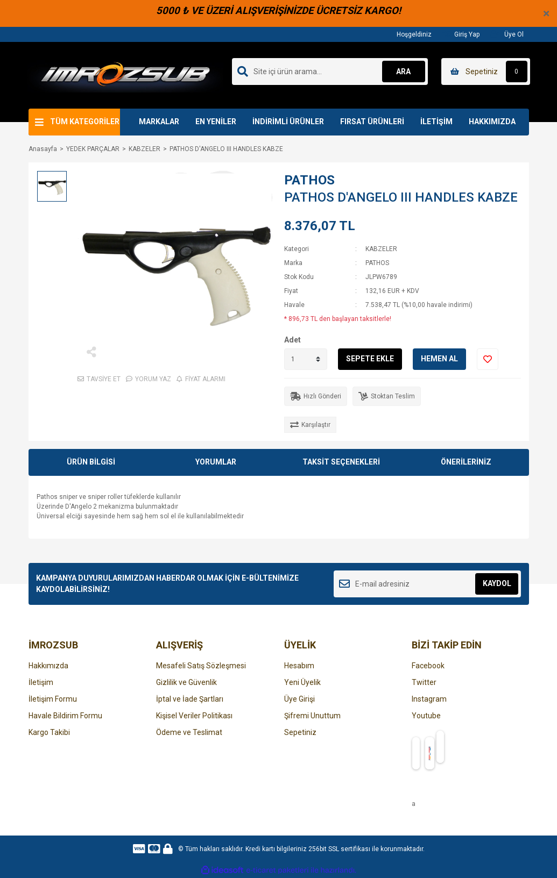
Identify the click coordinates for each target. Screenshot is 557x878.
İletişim (41, 682)
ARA (403, 71)
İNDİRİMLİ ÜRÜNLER (288, 121)
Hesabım (299, 665)
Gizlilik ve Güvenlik (186, 682)
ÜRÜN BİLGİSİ (91, 462)
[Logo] (125, 74)
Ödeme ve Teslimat (189, 732)
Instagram (429, 699)
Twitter (424, 682)
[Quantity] (305, 359)
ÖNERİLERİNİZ (466, 462)
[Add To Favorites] (487, 359)
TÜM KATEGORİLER (84, 121)
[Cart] (485, 71)
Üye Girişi (299, 699)
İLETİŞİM (436, 121)
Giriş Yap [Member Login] (461, 34)
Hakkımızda (48, 665)
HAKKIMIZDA (492, 121)
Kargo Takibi (49, 732)
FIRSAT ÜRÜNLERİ (372, 121)
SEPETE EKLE (370, 358)
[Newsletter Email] (427, 583)
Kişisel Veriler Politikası (194, 715)
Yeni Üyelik (302, 682)
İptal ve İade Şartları (189, 699)
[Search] (330, 71)
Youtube (426, 715)
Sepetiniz (300, 732)
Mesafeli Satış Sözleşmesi (201, 665)
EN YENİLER (215, 121)
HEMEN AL (439, 358)
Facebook (428, 665)
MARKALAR (159, 121)
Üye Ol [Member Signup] (507, 34)
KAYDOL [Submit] (497, 583)
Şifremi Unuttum (312, 715)
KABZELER (381, 249)
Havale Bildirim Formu (65, 715)
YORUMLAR (215, 462)
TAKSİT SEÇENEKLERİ (341, 462)
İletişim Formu (53, 699)
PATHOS (309, 180)
